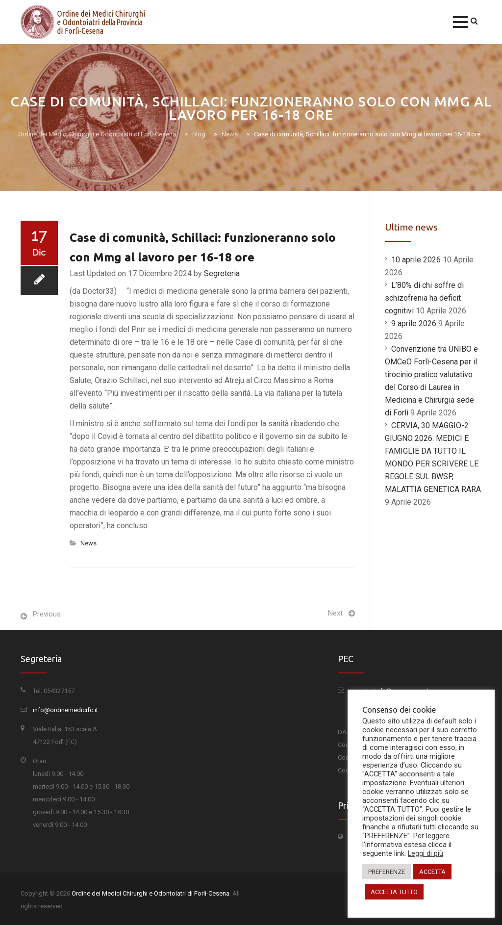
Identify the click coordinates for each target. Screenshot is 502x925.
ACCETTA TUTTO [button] (394, 892)
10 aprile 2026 (416, 259)
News (88, 543)
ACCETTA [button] (432, 871)
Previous (47, 614)
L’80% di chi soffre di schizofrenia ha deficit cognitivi (424, 298)
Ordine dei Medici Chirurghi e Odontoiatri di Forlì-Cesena (150, 893)
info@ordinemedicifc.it (65, 710)
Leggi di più (425, 853)
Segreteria (222, 273)
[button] (460, 22)
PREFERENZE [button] (386, 871)
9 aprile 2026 (413, 323)
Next (335, 613)
